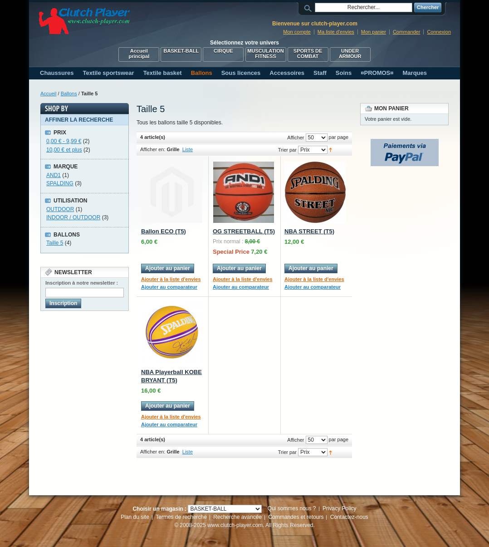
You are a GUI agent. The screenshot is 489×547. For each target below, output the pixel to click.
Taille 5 (54, 243)
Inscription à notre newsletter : (81, 283)
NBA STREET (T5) (309, 231)
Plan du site (135, 517)
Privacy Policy (340, 508)
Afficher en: (152, 149)
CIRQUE (223, 51)
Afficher (295, 137)
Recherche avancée (237, 517)
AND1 (53, 175)
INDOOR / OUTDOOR (73, 217)
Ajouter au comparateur (169, 287)
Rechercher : (309, 7)
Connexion (439, 31)
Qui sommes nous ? (292, 508)
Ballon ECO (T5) (163, 231)
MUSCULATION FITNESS (265, 53)
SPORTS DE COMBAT (308, 53)
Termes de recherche (181, 517)
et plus (64, 150)
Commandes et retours (295, 517)
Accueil (48, 93)
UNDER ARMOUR (350, 53)
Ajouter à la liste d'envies (171, 279)
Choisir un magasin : (159, 509)
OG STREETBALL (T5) (244, 231)
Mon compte (297, 31)
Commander (407, 31)
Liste (187, 149)
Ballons (69, 93)
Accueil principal (138, 53)
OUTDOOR (60, 209)
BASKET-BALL (181, 51)
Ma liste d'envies (336, 31)
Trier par (287, 150)
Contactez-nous (349, 517)
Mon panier (373, 31)
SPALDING (59, 183)
